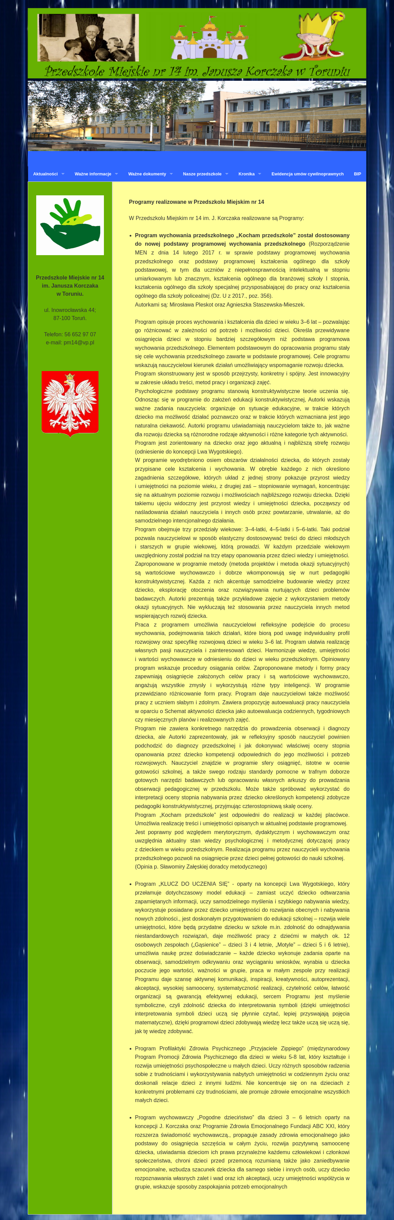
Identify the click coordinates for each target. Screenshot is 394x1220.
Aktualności (45, 173)
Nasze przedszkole (202, 173)
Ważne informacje (93, 173)
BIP (357, 173)
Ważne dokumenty (147, 173)
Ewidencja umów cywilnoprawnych (307, 173)
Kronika (247, 173)
